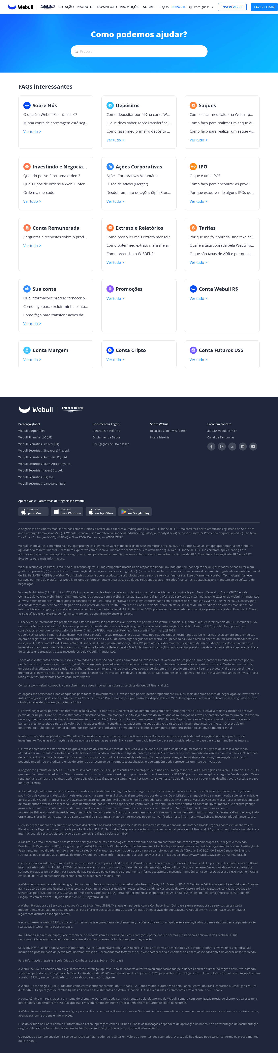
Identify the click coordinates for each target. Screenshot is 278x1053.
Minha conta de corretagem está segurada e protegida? (55, 123)
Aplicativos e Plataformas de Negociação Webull (51, 501)
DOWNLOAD (107, 7)
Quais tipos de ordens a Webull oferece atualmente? (55, 184)
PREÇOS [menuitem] (162, 7)
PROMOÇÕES (130, 7)
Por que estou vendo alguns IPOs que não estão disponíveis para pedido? (222, 192)
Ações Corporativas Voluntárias (132, 176)
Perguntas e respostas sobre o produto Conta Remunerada (55, 237)
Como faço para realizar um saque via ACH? (222, 123)
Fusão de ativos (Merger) (127, 184)
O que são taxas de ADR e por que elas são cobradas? (222, 254)
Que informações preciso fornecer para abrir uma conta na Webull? (55, 298)
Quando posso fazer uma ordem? (51, 176)
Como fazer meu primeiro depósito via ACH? (139, 131)
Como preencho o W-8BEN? (129, 254)
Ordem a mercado (38, 192)
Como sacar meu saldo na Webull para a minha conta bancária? (222, 114)
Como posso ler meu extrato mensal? (138, 237)
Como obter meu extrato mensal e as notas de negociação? (139, 245)
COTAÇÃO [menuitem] (66, 7)
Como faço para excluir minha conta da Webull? (55, 306)
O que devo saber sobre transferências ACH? (139, 123)
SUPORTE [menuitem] (179, 7)
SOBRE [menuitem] (148, 7)
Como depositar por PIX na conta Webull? (139, 114)
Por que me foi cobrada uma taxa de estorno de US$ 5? (222, 237)
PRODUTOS (85, 7)
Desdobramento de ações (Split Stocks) (139, 192)
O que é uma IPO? (205, 176)
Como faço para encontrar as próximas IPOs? (222, 184)
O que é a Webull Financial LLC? (50, 114)
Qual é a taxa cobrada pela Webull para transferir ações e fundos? (222, 245)
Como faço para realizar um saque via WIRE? (222, 131)
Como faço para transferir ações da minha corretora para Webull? (55, 315)
